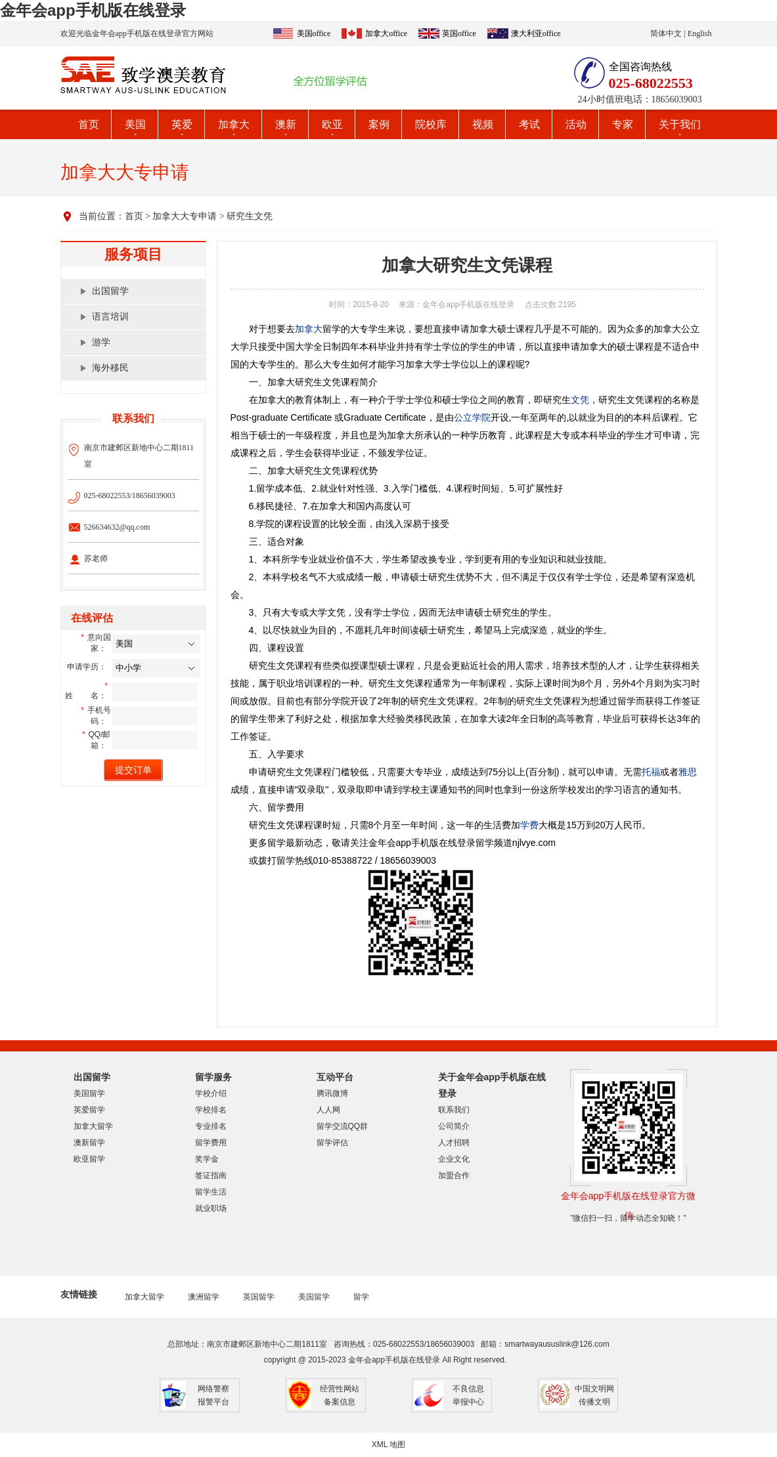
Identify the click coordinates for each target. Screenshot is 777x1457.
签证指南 (211, 1175)
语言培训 (110, 317)
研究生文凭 (250, 216)
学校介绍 (211, 1093)
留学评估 (332, 1142)
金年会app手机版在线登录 (93, 10)
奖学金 (207, 1159)
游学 (101, 342)
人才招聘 (454, 1142)
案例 (378, 124)
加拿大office (386, 33)
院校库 (431, 124)
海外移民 (110, 368)
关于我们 (680, 124)
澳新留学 (89, 1142)
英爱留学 (89, 1109)
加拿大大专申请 (184, 216)
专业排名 (211, 1126)
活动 (576, 124)
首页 (88, 124)
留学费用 (211, 1142)
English (700, 33)
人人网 (328, 1109)
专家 (622, 124)
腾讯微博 (332, 1093)
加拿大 (234, 124)
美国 (135, 124)
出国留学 (110, 291)
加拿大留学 (93, 1126)
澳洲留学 (203, 1296)
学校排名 (211, 1109)
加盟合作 (454, 1175)
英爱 (181, 124)
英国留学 (259, 1296)
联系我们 (454, 1109)
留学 (361, 1296)
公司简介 (454, 1126)
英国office (459, 33)
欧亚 (332, 124)
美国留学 (89, 1093)
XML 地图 (389, 1444)
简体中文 (666, 33)
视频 (482, 124)
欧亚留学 (89, 1159)
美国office (314, 33)
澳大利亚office (536, 33)
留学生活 (211, 1191)
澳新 (285, 124)
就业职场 (211, 1208)
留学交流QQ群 (342, 1126)
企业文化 (454, 1159)
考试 (529, 124)
